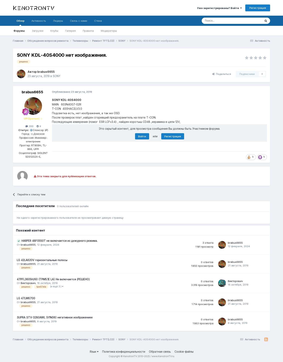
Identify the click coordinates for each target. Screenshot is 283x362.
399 (29, 126)
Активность (38, 20)
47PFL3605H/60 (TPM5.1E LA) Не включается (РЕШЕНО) (53, 279)
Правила (88, 30)
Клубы (54, 30)
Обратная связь (160, 351)
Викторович (28, 283)
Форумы (19, 30)
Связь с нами (78, 20)
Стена (98, 20)
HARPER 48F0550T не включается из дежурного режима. (59, 240)
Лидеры (58, 20)
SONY (56, 76)
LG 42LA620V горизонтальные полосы (42, 260)
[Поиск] (223, 21)
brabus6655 (46, 71)
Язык (94, 351)
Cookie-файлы (184, 351)
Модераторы (109, 30)
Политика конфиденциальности (123, 351)
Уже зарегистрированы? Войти (219, 8)
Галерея (70, 30)
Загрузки (37, 30)
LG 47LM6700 (26, 298)
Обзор (20, 22)
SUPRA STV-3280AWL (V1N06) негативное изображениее (55, 317)
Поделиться (221, 73)
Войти (142, 136)
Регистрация (257, 7)
